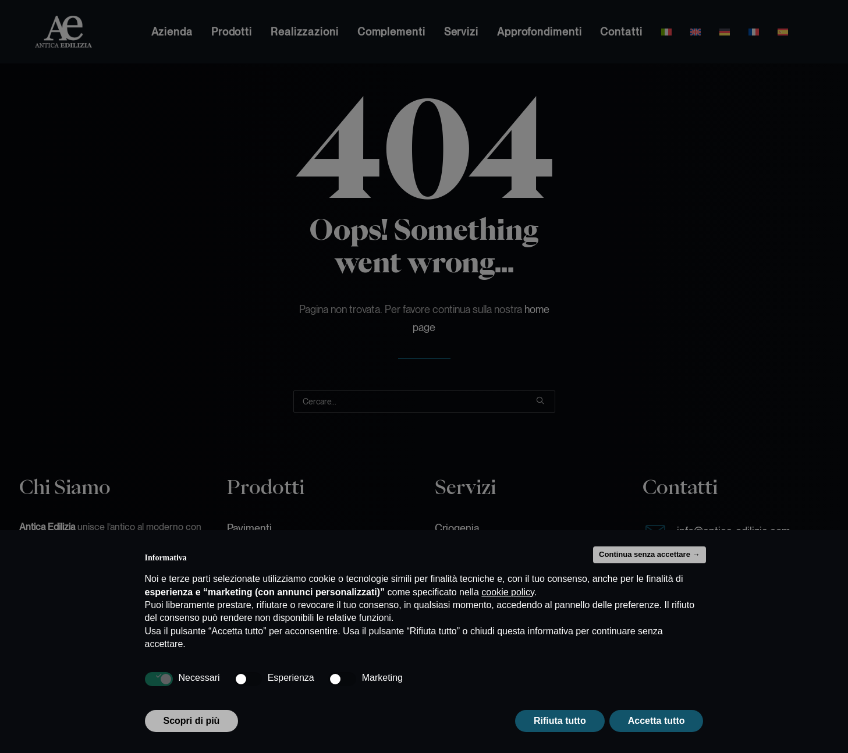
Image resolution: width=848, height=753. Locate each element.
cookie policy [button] (507, 592)
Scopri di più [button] (192, 721)
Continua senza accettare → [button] (649, 554)
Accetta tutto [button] (656, 721)
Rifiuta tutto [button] (560, 721)
